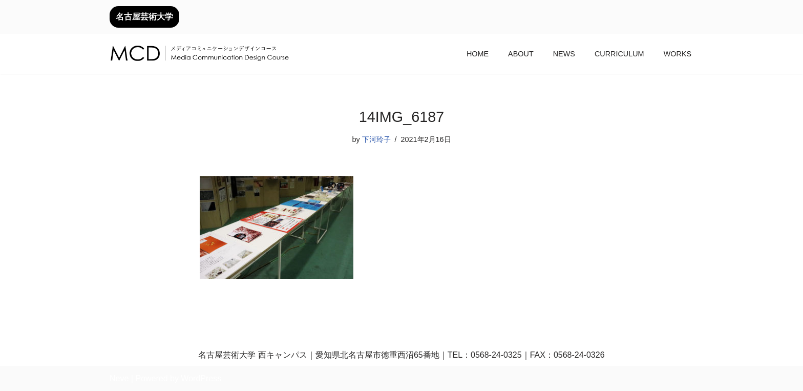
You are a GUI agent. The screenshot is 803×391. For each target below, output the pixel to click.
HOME (478, 54)
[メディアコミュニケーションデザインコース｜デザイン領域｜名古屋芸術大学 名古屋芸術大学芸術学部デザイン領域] (199, 54)
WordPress (201, 378)
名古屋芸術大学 (144, 16)
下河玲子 (376, 139)
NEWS (564, 54)
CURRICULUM (619, 54)
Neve (119, 378)
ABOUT (521, 54)
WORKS (677, 54)
